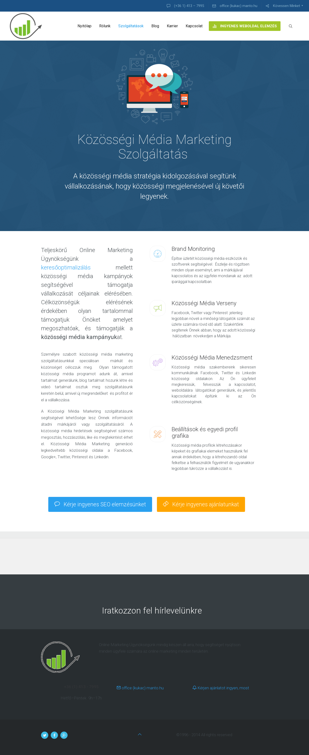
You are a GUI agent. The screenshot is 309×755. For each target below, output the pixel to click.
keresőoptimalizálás (66, 267)
